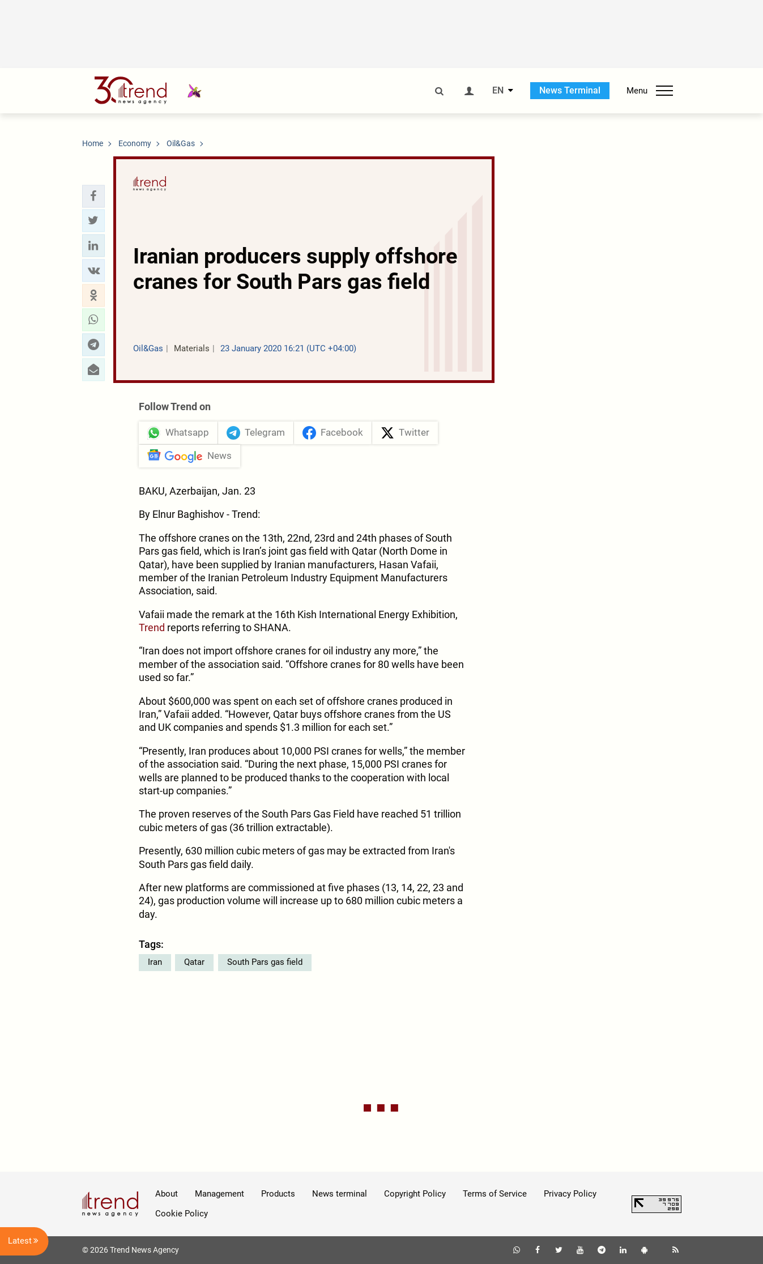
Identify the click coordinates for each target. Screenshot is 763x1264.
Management (219, 1194)
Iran (155, 962)
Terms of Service (495, 1194)
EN (498, 90)
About (166, 1194)
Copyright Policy (415, 1194)
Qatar (194, 962)
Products (278, 1194)
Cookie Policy (181, 1213)
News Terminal (569, 90)
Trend (152, 627)
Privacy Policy (570, 1194)
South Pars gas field (264, 962)
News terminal (339, 1194)
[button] (93, 196)
